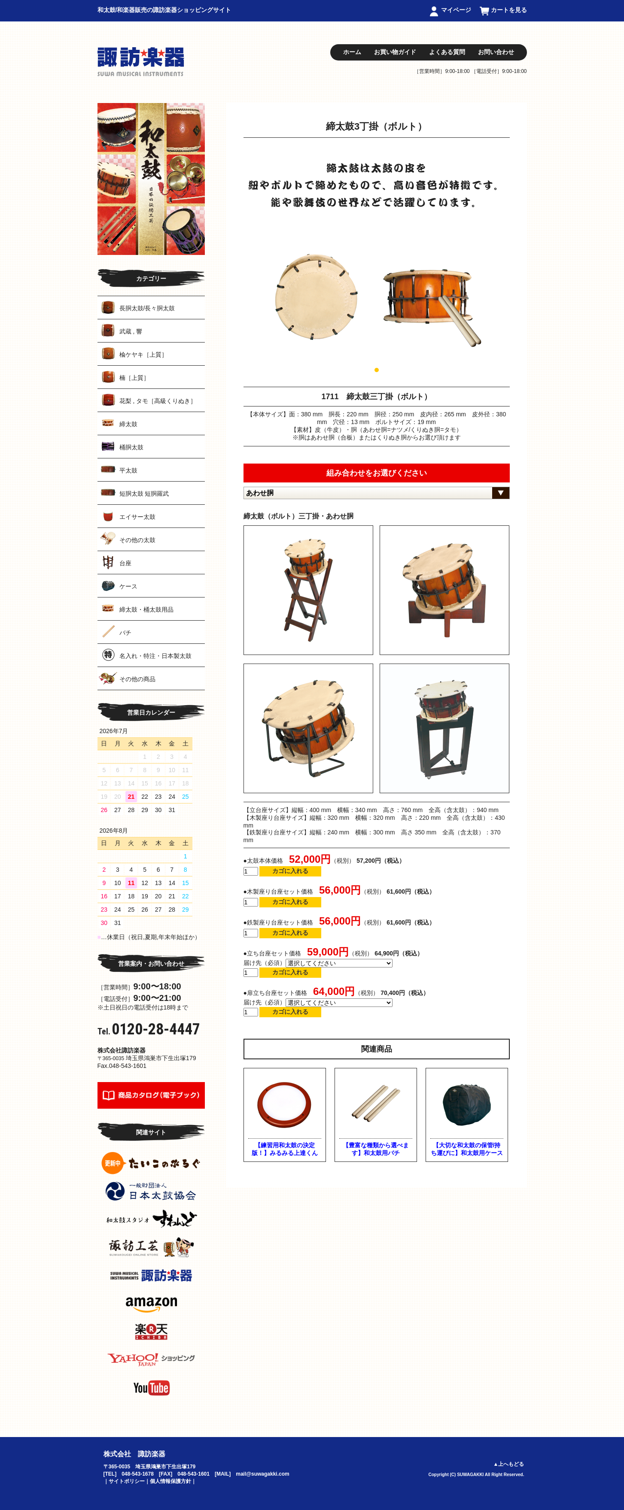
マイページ (456, 9)
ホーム (352, 52)
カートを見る (509, 9)
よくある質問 (447, 52)
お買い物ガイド (395, 52)
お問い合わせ (496, 52)
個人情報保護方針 (170, 1481)
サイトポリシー (127, 1481)
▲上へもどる (508, 1464)
